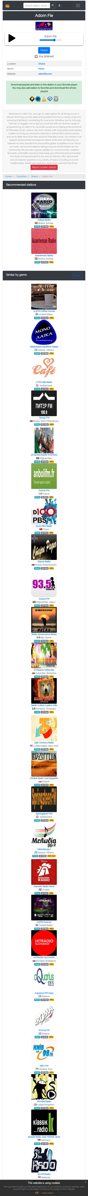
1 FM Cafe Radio (44, 382)
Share (44, 50)
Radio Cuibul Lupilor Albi (44, 705)
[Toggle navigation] (78, 5)
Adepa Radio (44, 220)
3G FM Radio (44, 1174)
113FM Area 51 (44, 922)
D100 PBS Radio (44, 526)
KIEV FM (44, 1066)
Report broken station (44, 167)
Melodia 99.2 (44, 849)
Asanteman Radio (44, 255)
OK (37, 1193)
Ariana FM (44, 599)
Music (41, 68)
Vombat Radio (44, 1101)
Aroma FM (44, 1030)
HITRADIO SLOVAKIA (44, 957)
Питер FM (44, 417)
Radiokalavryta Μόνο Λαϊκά (44, 346)
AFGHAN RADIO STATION (44, 455)
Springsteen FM (44, 813)
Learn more (47, 1193)
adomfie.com (45, 74)
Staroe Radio (44, 561)
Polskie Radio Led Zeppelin (44, 778)
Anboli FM (44, 490)
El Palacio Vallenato (44, 670)
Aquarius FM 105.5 (44, 993)
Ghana (41, 63)
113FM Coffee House (44, 311)
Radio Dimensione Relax (44, 634)
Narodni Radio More (44, 886)
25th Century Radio (44, 742)
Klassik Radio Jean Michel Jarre (44, 1137)
